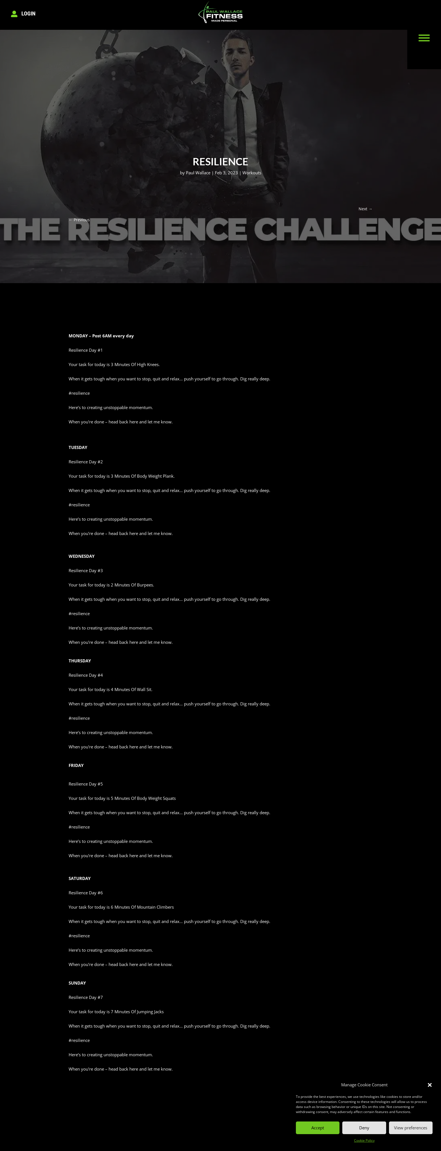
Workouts (251, 172)
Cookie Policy (364, 1140)
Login (28, 13)
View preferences (410, 1127)
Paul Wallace (198, 172)
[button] (430, 1085)
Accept (317, 1127)
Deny (364, 1127)
